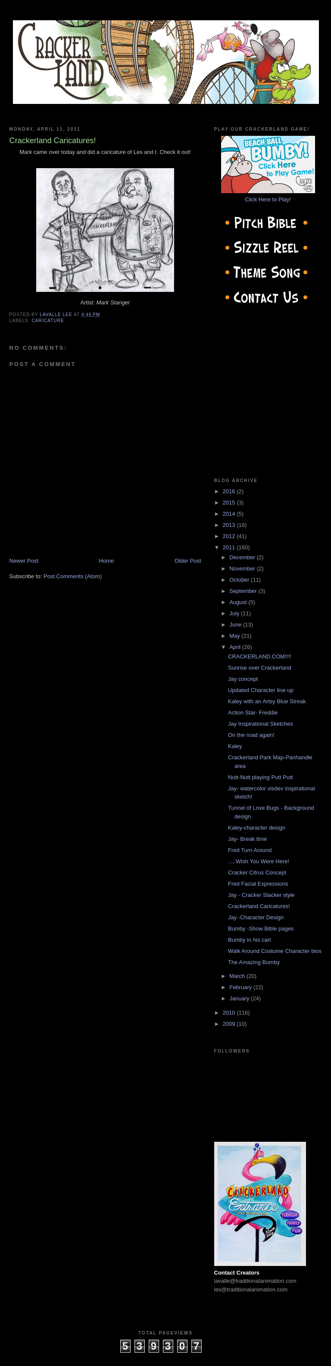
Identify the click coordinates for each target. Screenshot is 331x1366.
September (243, 591)
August (238, 602)
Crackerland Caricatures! (259, 906)
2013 (230, 525)
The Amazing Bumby (254, 962)
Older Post (188, 561)
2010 (230, 1012)
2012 (230, 536)
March (238, 976)
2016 (230, 491)
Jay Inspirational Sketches (260, 724)
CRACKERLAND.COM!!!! (259, 656)
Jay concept (243, 679)
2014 (230, 514)
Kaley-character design (256, 827)
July (235, 613)
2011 (230, 547)
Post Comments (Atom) (73, 576)
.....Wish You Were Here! (258, 861)
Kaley (235, 746)
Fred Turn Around (250, 850)
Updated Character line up (261, 690)
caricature (48, 320)
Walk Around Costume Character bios (275, 951)
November (243, 568)
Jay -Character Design (256, 917)
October (240, 579)
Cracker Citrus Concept (257, 872)
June (236, 624)
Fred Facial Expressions (258, 883)
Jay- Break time (247, 839)
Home (106, 561)
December (243, 557)
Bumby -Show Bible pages (261, 928)
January (240, 998)
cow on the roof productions (165, 1356)
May (235, 636)
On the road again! (251, 735)
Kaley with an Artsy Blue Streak (267, 701)
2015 (230, 502)
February (241, 987)
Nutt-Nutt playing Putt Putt (260, 777)
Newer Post (23, 561)
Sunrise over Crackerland (259, 667)
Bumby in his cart (249, 940)
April (235, 647)
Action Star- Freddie (253, 712)
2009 (230, 1024)
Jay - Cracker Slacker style (261, 895)
